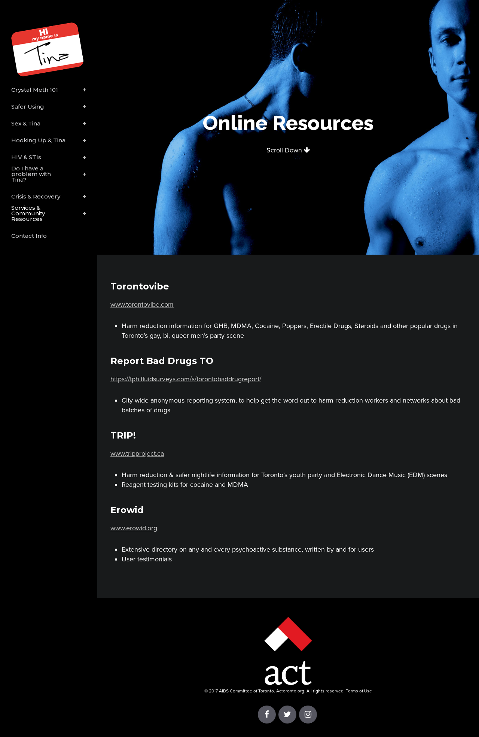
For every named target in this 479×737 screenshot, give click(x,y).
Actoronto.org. (290, 691)
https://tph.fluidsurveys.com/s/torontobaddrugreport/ (185, 379)
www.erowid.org (133, 528)
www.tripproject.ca (137, 453)
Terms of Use (359, 691)
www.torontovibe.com (142, 304)
